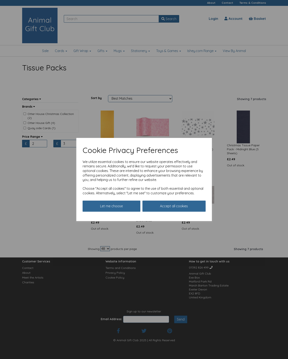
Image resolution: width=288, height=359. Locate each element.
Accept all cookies (174, 206)
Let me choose (111, 206)
